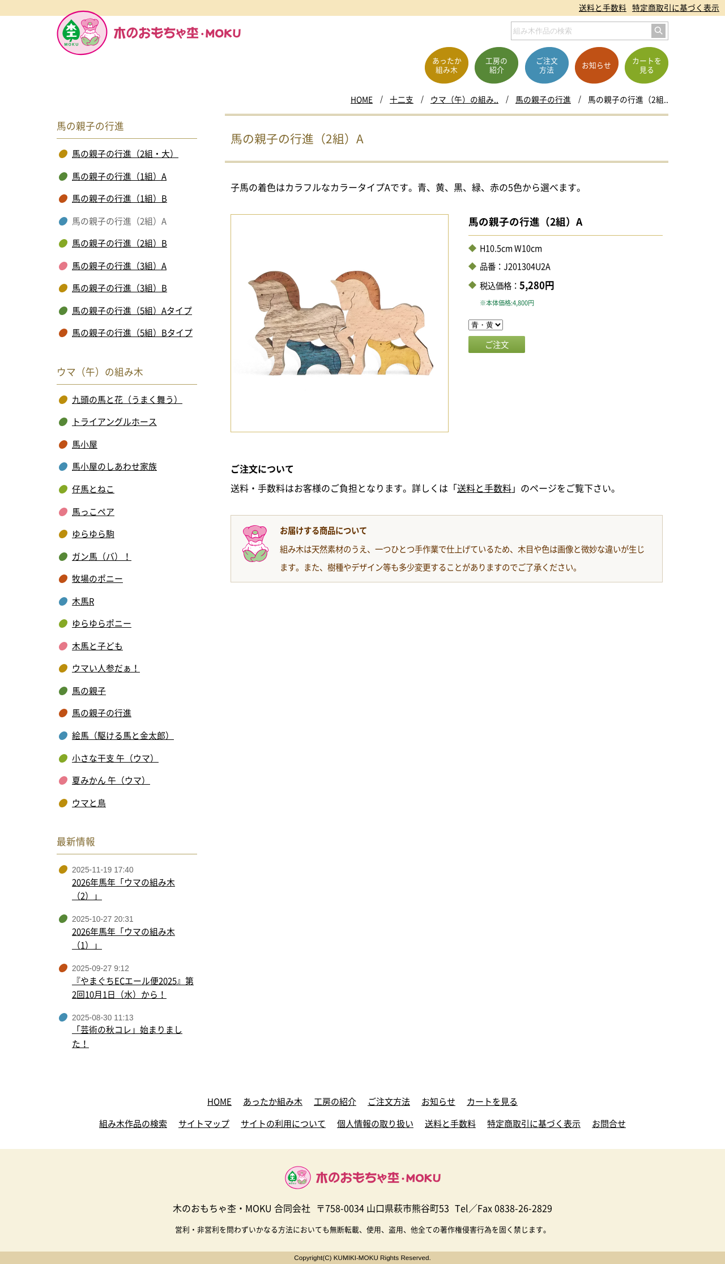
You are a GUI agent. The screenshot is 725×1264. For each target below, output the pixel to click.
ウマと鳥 (89, 803)
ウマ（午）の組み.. (464, 99)
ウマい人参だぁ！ (106, 668)
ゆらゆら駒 (93, 533)
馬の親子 (89, 690)
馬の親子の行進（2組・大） (125, 153)
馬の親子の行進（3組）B (119, 288)
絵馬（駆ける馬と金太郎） (123, 735)
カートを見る (492, 1101)
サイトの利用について (283, 1123)
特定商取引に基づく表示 (675, 7)
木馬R (83, 601)
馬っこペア (93, 511)
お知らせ (438, 1101)
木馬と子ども (97, 646)
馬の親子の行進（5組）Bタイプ (132, 332)
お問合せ (609, 1123)
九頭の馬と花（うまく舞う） (127, 399)
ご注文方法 (389, 1101)
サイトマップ (203, 1123)
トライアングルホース (114, 421)
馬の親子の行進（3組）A (119, 265)
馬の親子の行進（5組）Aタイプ (132, 310)
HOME (362, 99)
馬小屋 (84, 444)
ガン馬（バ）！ (101, 556)
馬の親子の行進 (543, 99)
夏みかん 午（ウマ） (111, 780)
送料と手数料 (602, 7)
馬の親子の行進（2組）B (119, 243)
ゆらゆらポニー (101, 623)
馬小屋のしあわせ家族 (114, 466)
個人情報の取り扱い (375, 1123)
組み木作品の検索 (133, 1123)
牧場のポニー (97, 578)
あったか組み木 (272, 1101)
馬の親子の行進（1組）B (119, 198)
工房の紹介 (335, 1101)
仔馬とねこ (93, 489)
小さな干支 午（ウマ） (115, 758)
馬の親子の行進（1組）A (119, 176)
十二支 (401, 99)
